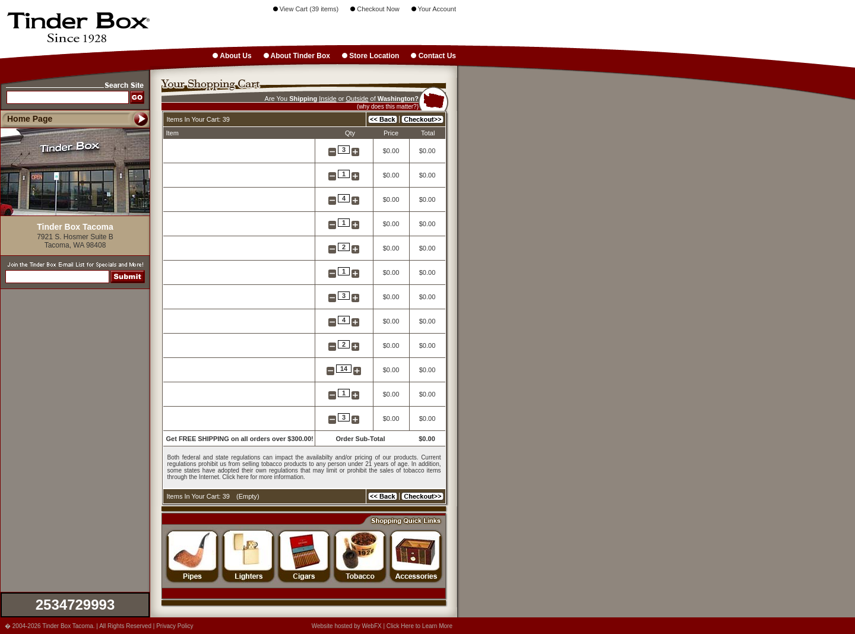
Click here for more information (262, 477)
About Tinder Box (297, 56)
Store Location (370, 56)
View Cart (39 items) (306, 8)
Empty (248, 496)
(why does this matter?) (388, 106)
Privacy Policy (174, 626)
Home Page (29, 118)
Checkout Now (375, 8)
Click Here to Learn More (419, 626)
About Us (232, 56)
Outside (357, 98)
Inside (327, 98)
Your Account (433, 8)
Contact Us (433, 56)
